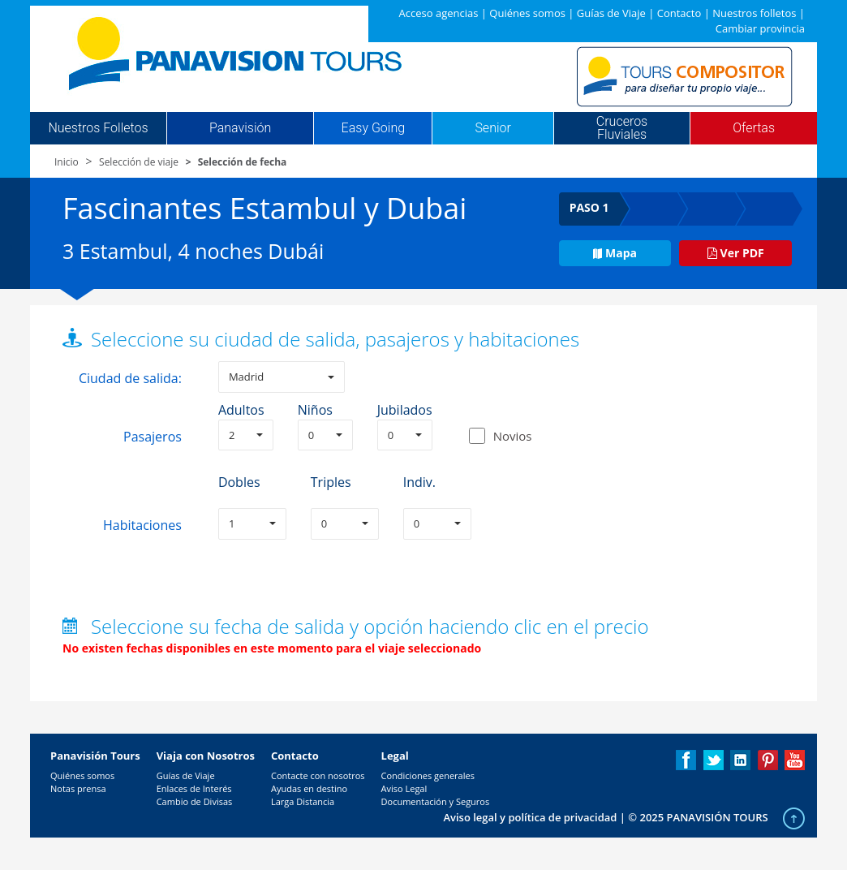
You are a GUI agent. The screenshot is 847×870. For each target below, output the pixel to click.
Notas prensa (78, 788)
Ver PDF (735, 253)
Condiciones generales (428, 775)
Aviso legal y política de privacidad (530, 817)
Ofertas (754, 128)
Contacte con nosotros (318, 775)
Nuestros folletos (754, 13)
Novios (512, 436)
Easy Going (373, 128)
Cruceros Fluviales (621, 128)
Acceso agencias (439, 13)
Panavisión (240, 128)
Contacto (679, 13)
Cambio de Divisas (195, 801)
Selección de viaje (138, 162)
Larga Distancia (302, 801)
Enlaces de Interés (194, 788)
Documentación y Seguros (435, 801)
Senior (492, 128)
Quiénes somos (527, 13)
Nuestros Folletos (98, 128)
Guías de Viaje (611, 13)
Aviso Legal (404, 788)
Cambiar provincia (760, 28)
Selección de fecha (242, 162)
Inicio (66, 162)
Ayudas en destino (309, 788)
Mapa (615, 253)
